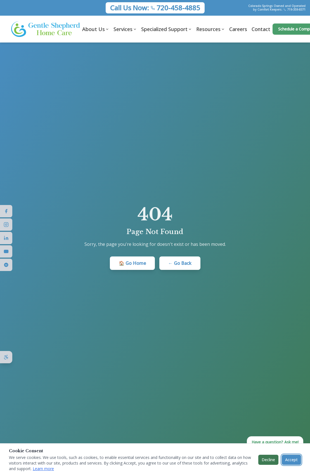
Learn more (43, 468)
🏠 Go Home (132, 263)
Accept (291, 459)
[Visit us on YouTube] (6, 251)
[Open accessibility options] (6, 357)
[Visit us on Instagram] (6, 224)
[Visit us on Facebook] (6, 211)
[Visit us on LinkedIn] (6, 238)
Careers (238, 29)
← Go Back (179, 263)
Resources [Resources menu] (210, 29)
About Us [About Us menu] (95, 29)
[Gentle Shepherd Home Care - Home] (45, 29)
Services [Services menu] (125, 29)
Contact (261, 29)
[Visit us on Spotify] (6, 265)
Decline (268, 459)
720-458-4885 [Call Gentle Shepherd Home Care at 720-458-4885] (178, 7)
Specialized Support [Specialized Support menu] (166, 29)
